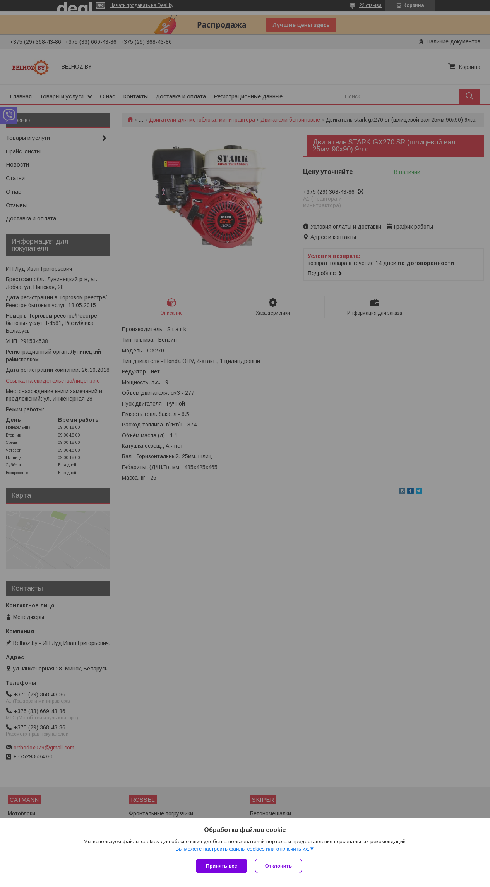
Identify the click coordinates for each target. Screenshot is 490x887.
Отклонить (278, 866)
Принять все (221, 866)
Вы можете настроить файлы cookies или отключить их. (242, 849)
